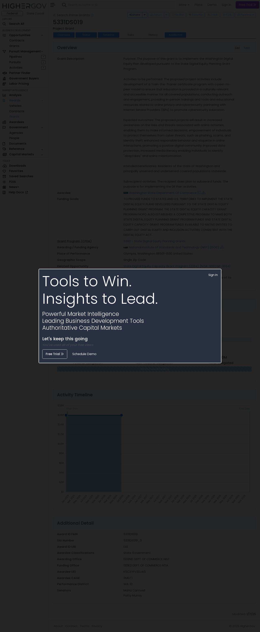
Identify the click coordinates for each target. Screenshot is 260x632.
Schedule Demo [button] (84, 354)
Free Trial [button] (55, 354)
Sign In (213, 275)
